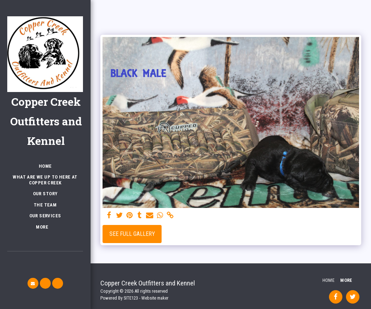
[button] (33, 283)
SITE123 (131, 298)
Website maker (154, 298)
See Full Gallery (132, 233)
